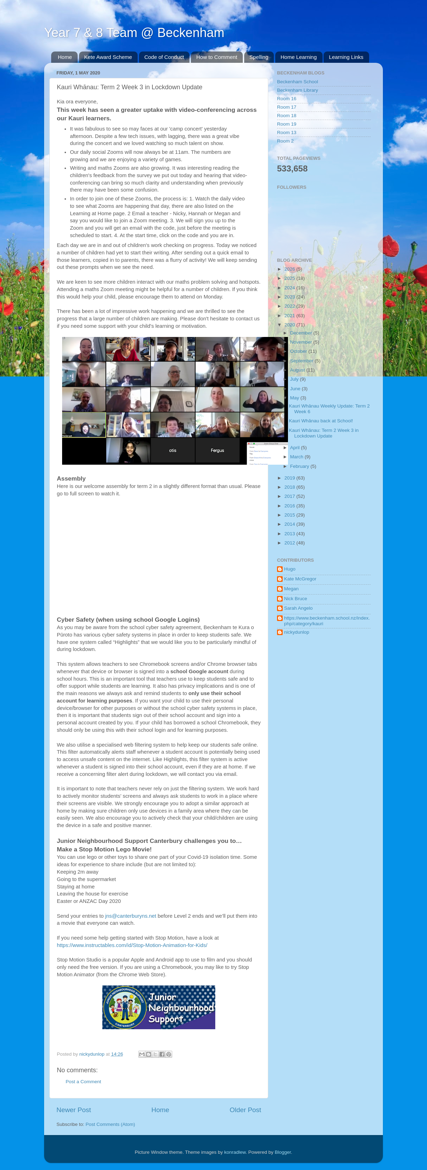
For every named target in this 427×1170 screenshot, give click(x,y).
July (295, 379)
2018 (290, 487)
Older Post (245, 1110)
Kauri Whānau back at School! (321, 420)
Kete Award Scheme (108, 57)
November (301, 342)
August (298, 370)
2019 (290, 478)
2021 (290, 315)
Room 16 (286, 98)
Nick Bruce (295, 598)
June (296, 388)
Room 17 (286, 107)
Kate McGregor (300, 578)
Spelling (258, 57)
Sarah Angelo (298, 608)
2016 (290, 505)
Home (65, 57)
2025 (290, 278)
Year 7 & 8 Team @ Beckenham (134, 32)
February (300, 466)
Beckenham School (297, 81)
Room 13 (286, 132)
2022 (290, 306)
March (297, 456)
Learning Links (346, 57)
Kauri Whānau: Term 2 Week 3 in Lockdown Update (324, 433)
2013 (290, 533)
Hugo (289, 569)
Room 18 (286, 115)
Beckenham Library (297, 90)
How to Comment (216, 57)
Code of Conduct (164, 57)
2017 (290, 496)
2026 (290, 269)
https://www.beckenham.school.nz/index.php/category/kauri (327, 620)
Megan (291, 588)
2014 (290, 524)
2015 (290, 515)
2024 (290, 287)
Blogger (283, 1152)
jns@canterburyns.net (130, 916)
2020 (290, 324)
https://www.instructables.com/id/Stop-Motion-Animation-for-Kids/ (133, 945)
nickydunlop (296, 632)
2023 (290, 297)
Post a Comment (83, 1081)
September (302, 360)
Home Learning (299, 57)
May (295, 397)
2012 (290, 542)
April (295, 447)
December (301, 333)
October (299, 351)
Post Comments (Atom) (110, 1124)
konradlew (235, 1152)
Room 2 (285, 141)
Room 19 (286, 124)
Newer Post (73, 1110)
